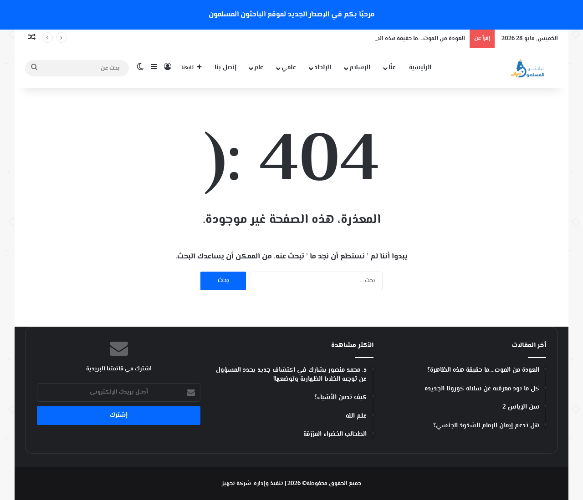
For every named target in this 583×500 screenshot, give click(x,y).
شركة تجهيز (236, 483)
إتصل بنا (225, 68)
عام (258, 68)
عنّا (392, 68)
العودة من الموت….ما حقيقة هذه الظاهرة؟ (413, 38)
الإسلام (359, 68)
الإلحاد (322, 68)
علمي (288, 68)
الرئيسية (420, 68)
